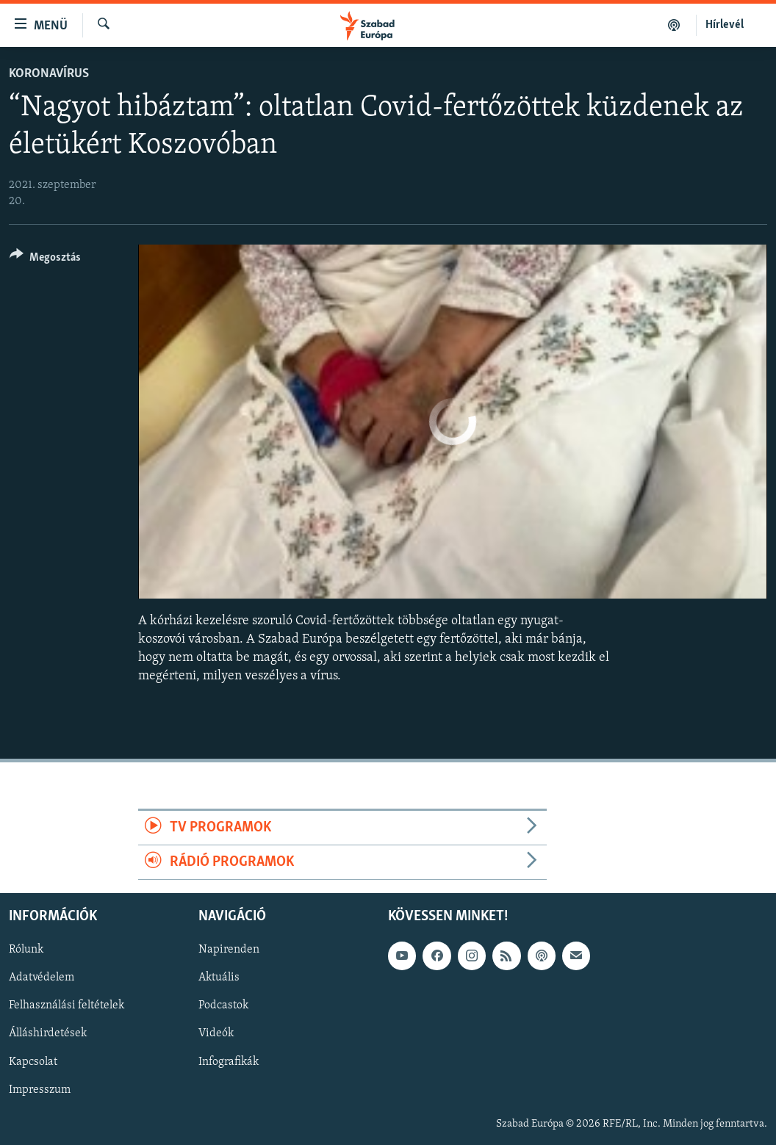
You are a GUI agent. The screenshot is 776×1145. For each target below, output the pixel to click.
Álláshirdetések (48, 1034)
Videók (216, 1034)
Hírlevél (724, 25)
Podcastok (223, 1006)
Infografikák (228, 1062)
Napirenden (228, 950)
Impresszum (40, 1090)
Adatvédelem (41, 978)
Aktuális (219, 978)
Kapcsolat (33, 1062)
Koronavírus (49, 74)
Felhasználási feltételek (66, 1006)
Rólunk (26, 950)
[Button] (45, 260)
